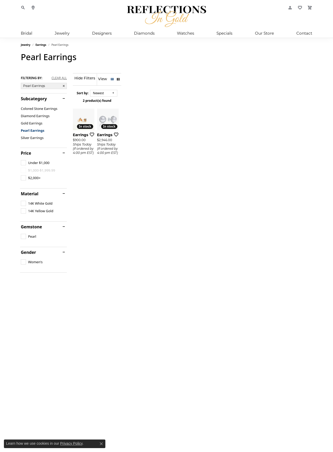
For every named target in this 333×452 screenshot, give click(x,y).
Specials (224, 33)
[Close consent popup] (101, 443)
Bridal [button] (26, 33)
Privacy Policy (71, 443)
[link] (33, 8)
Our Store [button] (264, 33)
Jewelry (25, 45)
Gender (28, 252)
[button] (23, 8)
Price (26, 153)
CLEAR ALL (59, 78)
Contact (304, 33)
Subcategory (34, 99)
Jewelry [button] (62, 33)
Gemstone (31, 227)
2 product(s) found (192, 100)
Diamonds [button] (144, 33)
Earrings (41, 45)
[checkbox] (35, 162)
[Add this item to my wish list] (147, 191)
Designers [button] (102, 33)
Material (29, 194)
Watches (185, 33)
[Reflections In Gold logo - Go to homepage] (166, 16)
